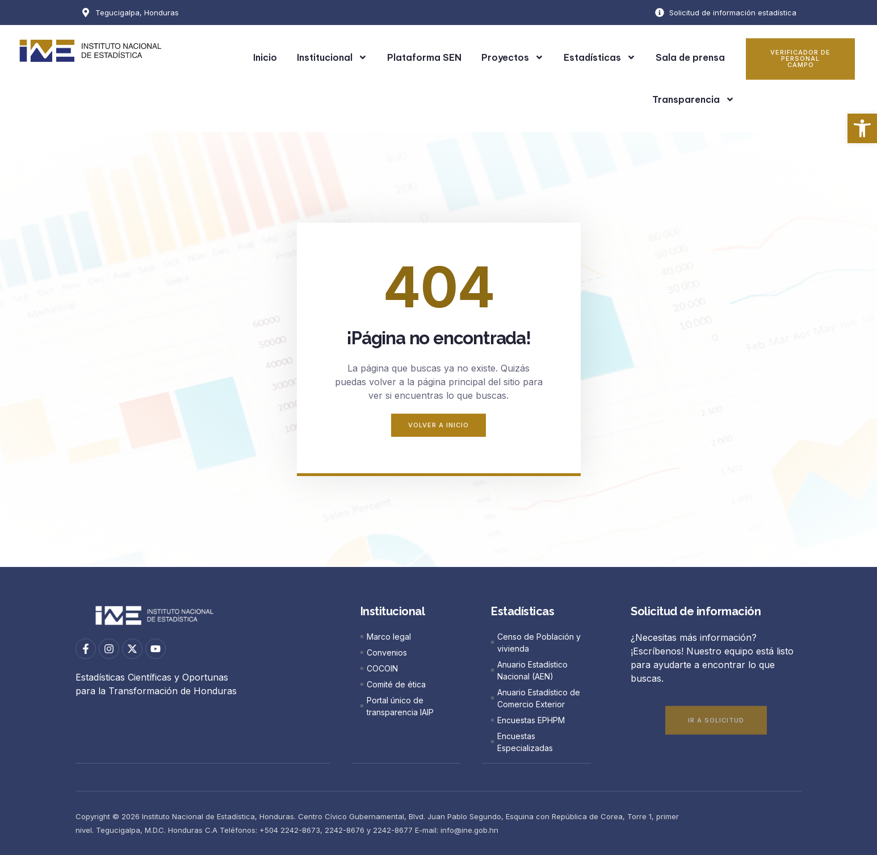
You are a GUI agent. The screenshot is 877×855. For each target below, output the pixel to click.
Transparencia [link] (693, 99)
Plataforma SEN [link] (424, 57)
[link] (862, 128)
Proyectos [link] (512, 57)
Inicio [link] (265, 57)
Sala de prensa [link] (690, 57)
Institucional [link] (332, 57)
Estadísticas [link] (600, 57)
